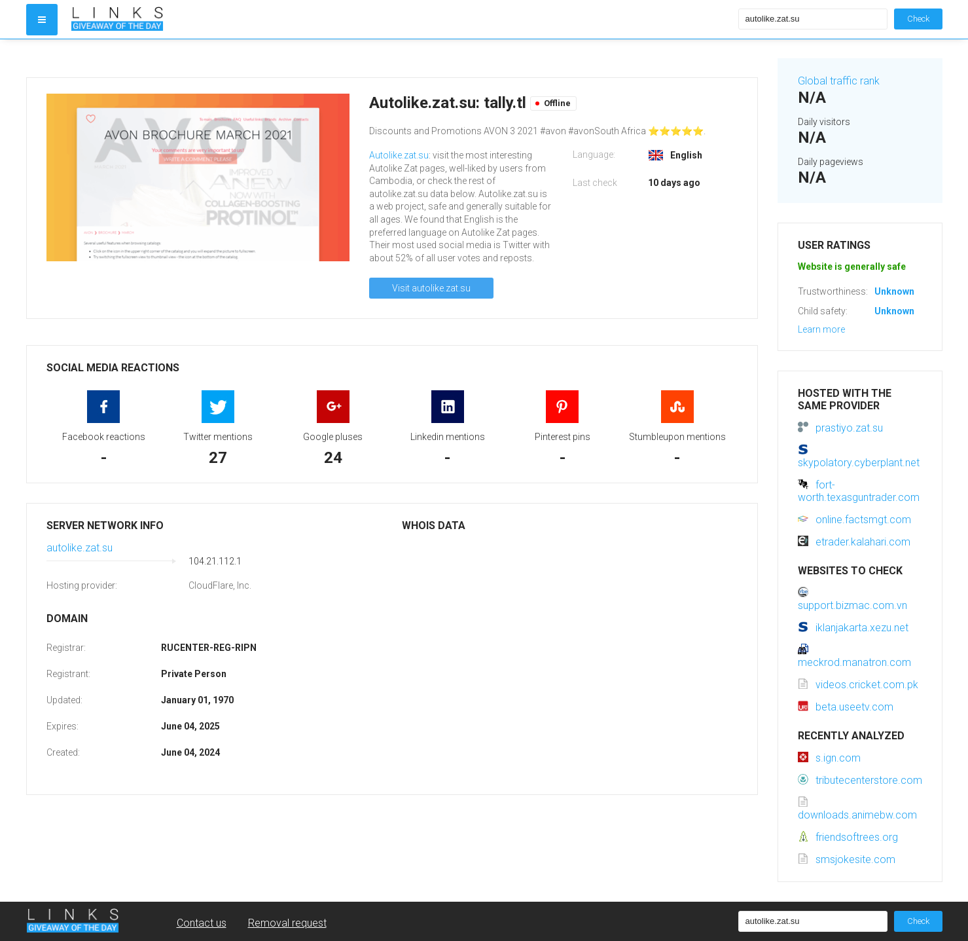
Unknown (894, 291)
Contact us (201, 923)
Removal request (287, 923)
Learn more (821, 329)
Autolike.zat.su (399, 155)
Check (918, 19)
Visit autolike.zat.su (431, 288)
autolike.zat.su (79, 548)
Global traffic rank (839, 81)
